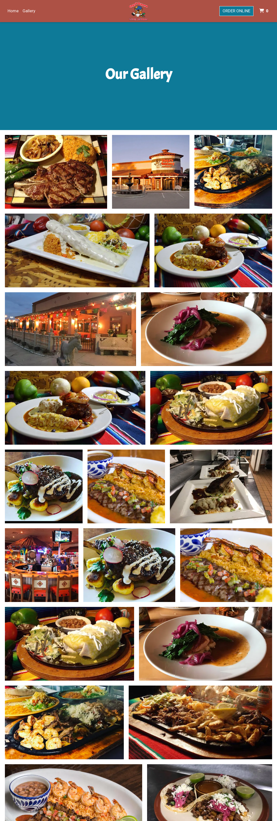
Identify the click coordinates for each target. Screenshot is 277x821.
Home (13, 10)
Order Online (236, 10)
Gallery (29, 10)
